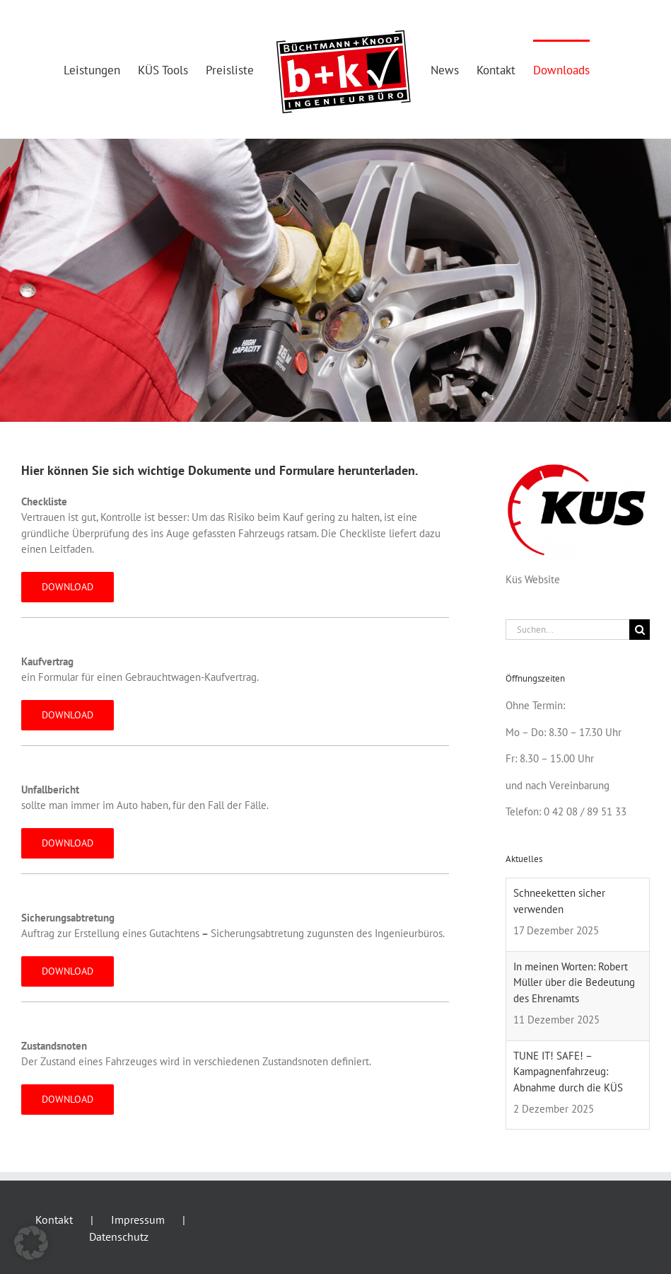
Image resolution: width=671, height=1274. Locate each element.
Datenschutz (118, 1236)
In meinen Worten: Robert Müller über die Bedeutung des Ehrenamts (574, 982)
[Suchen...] (567, 629)
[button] (31, 1243)
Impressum (138, 1219)
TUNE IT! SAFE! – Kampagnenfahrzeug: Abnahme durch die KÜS (568, 1071)
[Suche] (639, 629)
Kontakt (54, 1219)
